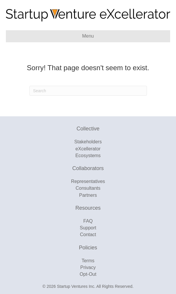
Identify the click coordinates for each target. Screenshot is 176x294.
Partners (88, 195)
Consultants (88, 188)
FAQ (88, 221)
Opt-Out (88, 274)
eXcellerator (88, 148)
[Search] (88, 91)
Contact (88, 234)
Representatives (88, 181)
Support (88, 227)
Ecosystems (87, 155)
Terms (88, 260)
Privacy (87, 267)
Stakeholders (88, 141)
